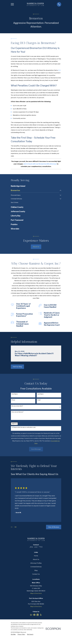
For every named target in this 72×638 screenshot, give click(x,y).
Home (36, 556)
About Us (36, 247)
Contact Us (36, 574)
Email (38, 400)
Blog (36, 570)
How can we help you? (17, 412)
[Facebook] (34, 615)
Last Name (40, 394)
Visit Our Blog (17, 367)
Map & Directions (36, 593)
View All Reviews (53, 527)
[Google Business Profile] (31, 615)
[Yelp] (41, 615)
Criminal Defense (36, 567)
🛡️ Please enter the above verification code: (24, 427)
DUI (59, 70)
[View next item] (15, 527)
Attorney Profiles (36, 563)
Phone (13, 400)
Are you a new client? (17, 406)
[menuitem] (36, 186)
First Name (15, 394)
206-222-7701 (36, 547)
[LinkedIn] (38, 615)
